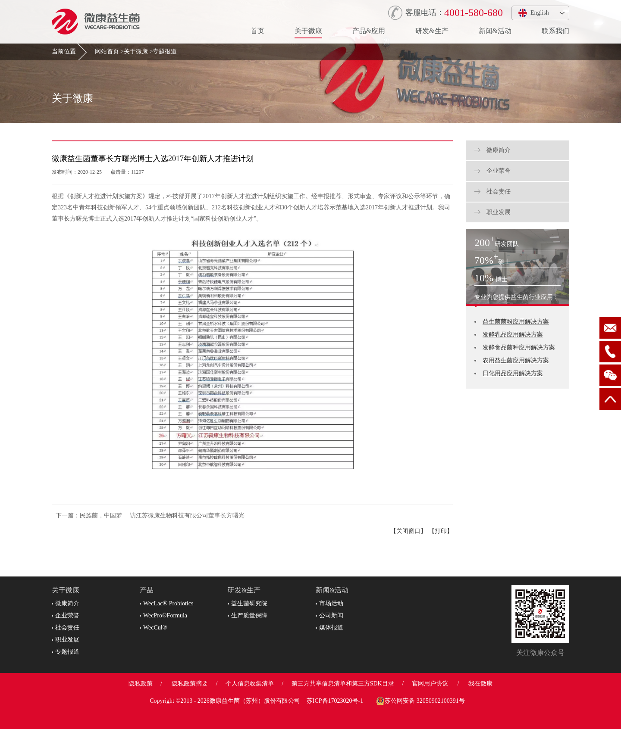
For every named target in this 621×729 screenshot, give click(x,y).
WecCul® (153, 627)
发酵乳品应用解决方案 (513, 334)
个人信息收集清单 (250, 683)
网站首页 (107, 51)
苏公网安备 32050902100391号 (420, 701)
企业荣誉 (492, 171)
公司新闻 (329, 615)
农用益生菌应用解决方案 (516, 360)
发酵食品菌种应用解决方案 (519, 347)
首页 (257, 30)
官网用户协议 (430, 683)
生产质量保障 (247, 615)
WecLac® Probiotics (166, 603)
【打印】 (441, 531)
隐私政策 (141, 683)
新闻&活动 (495, 30)
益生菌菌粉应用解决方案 (516, 321)
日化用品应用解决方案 (513, 373)
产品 (147, 590)
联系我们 (555, 30)
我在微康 (480, 683)
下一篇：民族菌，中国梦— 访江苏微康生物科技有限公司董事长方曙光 (150, 515)
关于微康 (308, 30)
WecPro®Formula (163, 615)
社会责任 (492, 191)
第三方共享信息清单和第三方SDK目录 (343, 683)
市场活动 (329, 603)
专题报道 (165, 51)
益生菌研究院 (247, 603)
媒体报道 (329, 627)
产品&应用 (368, 30)
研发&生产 (431, 30)
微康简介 (492, 150)
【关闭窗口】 (408, 531)
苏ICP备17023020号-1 (335, 701)
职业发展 (492, 212)
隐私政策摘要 (190, 683)
